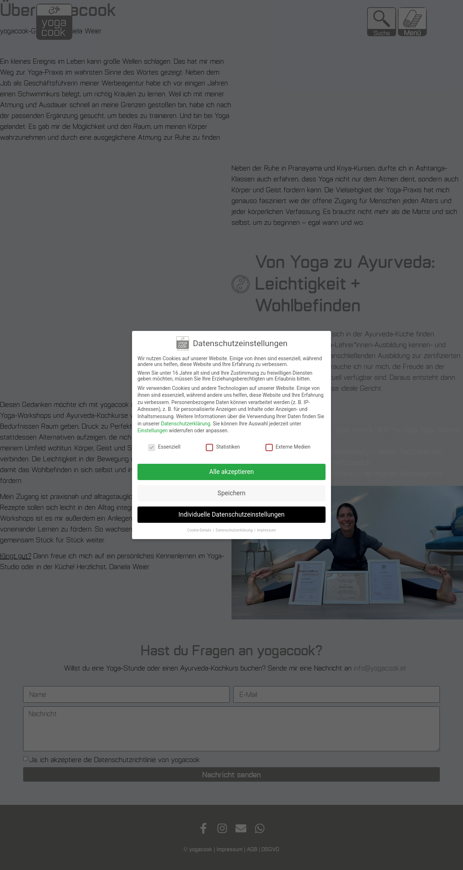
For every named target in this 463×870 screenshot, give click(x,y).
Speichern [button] (231, 491)
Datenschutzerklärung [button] (235, 528)
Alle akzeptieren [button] (231, 470)
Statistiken (223, 445)
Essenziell (164, 445)
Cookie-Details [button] (199, 528)
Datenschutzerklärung (185, 422)
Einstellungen (152, 429)
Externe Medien (288, 445)
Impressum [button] (266, 528)
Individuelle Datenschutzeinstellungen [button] (231, 512)
